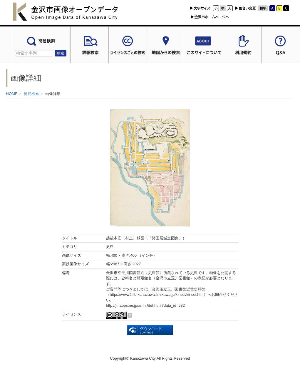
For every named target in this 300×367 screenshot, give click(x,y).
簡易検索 (31, 93)
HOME (12, 93)
